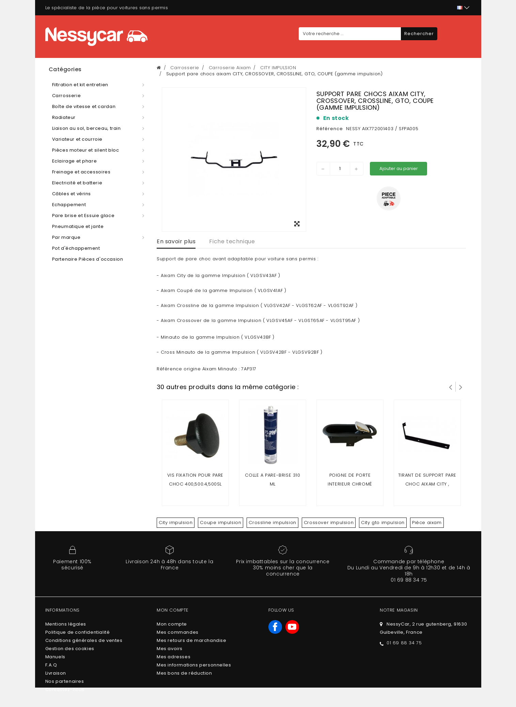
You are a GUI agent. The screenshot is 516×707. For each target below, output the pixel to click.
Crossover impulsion (329, 522)
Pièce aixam (427, 522)
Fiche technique (232, 241)
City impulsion (175, 522)
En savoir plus (176, 241)
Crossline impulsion (272, 522)
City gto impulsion (383, 522)
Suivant (461, 387)
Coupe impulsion (220, 522)
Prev (450, 387)
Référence (329, 128)
